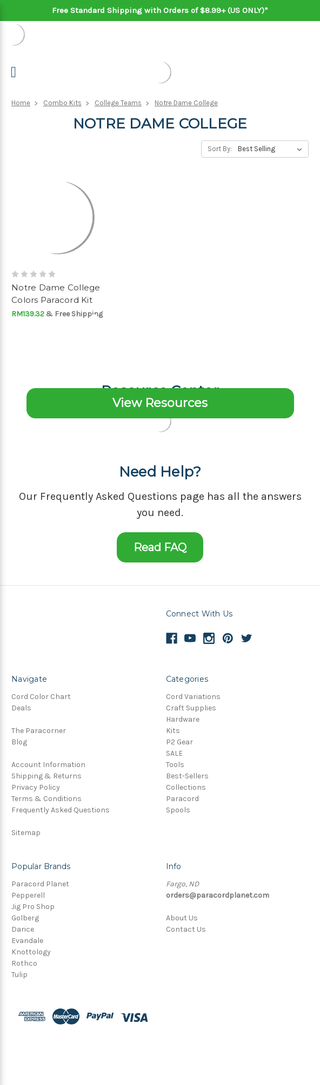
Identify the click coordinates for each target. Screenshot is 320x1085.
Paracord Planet (40, 884)
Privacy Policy (35, 787)
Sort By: (220, 149)
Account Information (48, 764)
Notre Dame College (186, 103)
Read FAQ (160, 547)
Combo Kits (62, 103)
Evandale (27, 940)
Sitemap (26, 832)
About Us (182, 918)
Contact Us (186, 929)
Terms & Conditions (46, 798)
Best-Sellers (187, 776)
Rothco (24, 963)
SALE (174, 753)
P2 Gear (179, 742)
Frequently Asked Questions (60, 810)
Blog (19, 742)
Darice (22, 929)
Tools (175, 764)
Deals (21, 708)
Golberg (25, 918)
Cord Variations (193, 696)
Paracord (182, 798)
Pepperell (28, 895)
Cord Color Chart (41, 696)
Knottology (31, 952)
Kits (173, 730)
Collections (186, 787)
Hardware (182, 719)
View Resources (160, 403)
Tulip (19, 974)
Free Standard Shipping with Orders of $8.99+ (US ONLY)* (160, 10)
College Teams (118, 103)
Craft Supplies (191, 708)
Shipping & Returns (46, 776)
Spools (178, 810)
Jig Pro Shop (33, 906)
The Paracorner (38, 730)
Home (20, 103)
